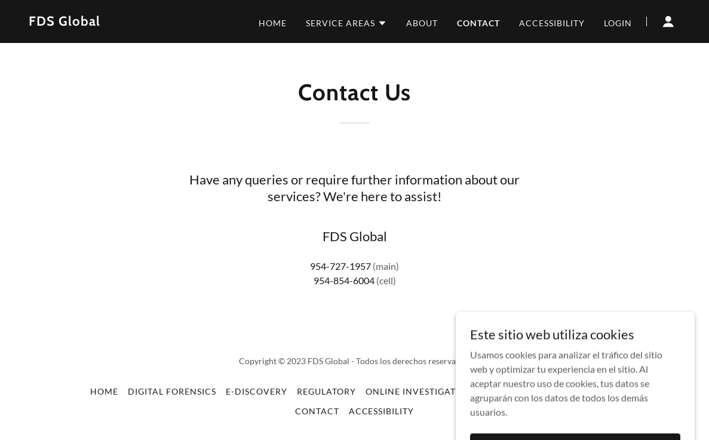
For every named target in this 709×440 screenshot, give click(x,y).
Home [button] (104, 391)
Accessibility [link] (552, 23)
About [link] (422, 23)
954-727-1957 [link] (340, 266)
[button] (346, 23)
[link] (64, 21)
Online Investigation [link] (419, 391)
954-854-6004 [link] (344, 280)
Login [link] (618, 23)
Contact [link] (478, 23)
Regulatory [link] (326, 391)
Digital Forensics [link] (172, 391)
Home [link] (273, 23)
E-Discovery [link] (256, 391)
